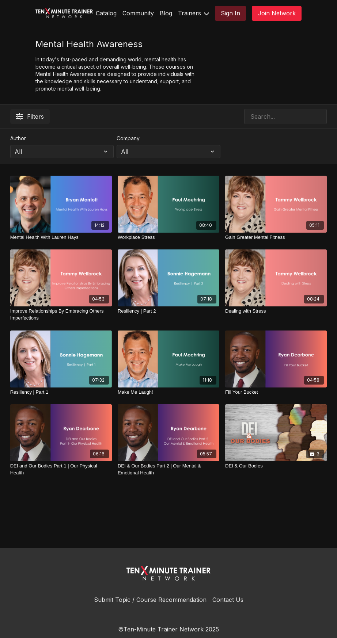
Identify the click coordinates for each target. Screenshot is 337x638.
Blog (166, 13)
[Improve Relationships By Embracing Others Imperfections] (61, 314)
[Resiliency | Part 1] (61, 392)
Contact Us (227, 599)
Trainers (193, 13)
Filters (30, 116)
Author (18, 138)
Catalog (106, 13)
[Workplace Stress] (168, 237)
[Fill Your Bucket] (276, 392)
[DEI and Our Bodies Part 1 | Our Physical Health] (61, 469)
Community (138, 13)
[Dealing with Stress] (276, 311)
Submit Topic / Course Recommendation (150, 599)
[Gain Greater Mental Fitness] (276, 237)
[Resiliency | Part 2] (168, 311)
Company (128, 138)
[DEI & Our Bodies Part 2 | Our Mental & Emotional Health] (168, 469)
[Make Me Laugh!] (168, 392)
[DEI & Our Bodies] (276, 466)
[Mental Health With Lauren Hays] (61, 237)
